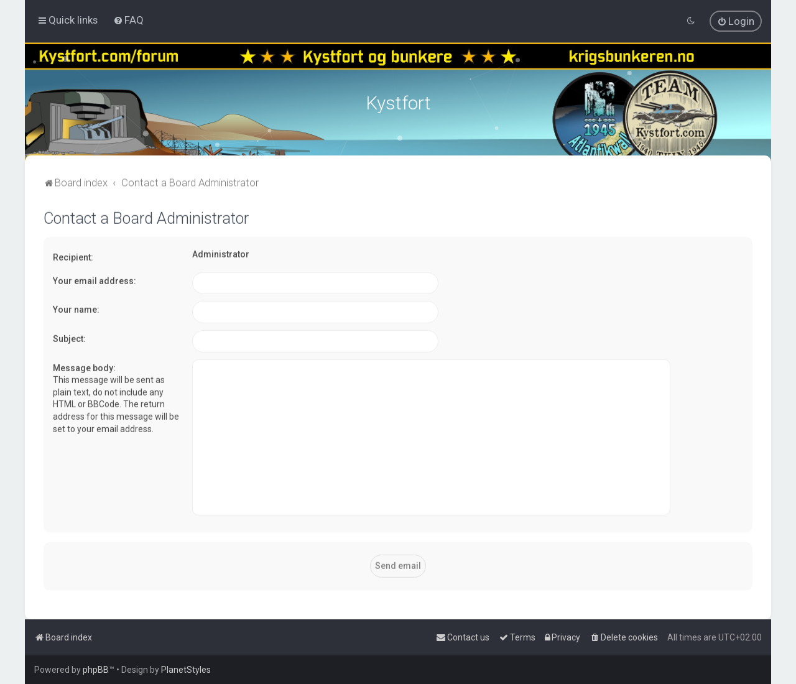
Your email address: (94, 279)
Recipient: (73, 256)
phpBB (96, 670)
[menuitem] (128, 20)
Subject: (69, 337)
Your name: (76, 308)
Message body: (84, 366)
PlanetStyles (186, 670)
